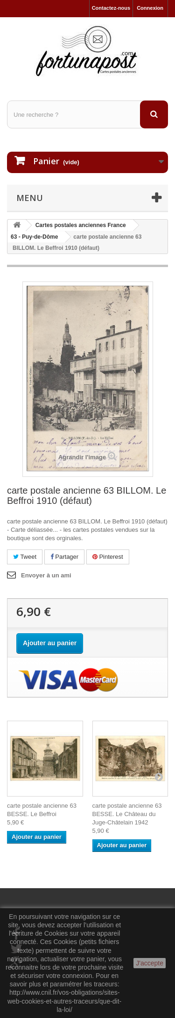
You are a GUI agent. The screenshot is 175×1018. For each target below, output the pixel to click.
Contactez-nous (111, 8)
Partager (64, 556)
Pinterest (107, 556)
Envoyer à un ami (46, 575)
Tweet (24, 556)
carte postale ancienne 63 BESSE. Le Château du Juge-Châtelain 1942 (127, 814)
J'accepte (149, 963)
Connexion (150, 8)
